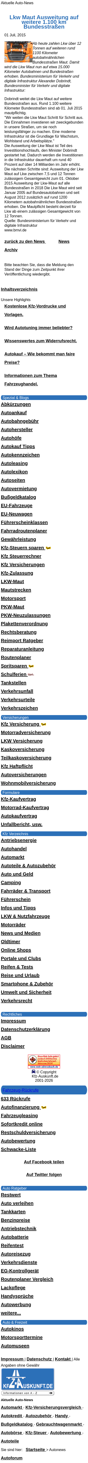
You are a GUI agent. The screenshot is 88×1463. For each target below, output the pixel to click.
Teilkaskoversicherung (26, 757)
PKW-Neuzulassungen (26, 615)
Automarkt (12, 857)
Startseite (36, 1449)
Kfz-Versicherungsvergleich (54, 1407)
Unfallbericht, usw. (21, 824)
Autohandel (14, 848)
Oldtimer (10, 941)
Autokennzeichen (20, 454)
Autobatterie (15, 1237)
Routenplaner (16, 657)
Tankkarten (13, 1211)
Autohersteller (17, 429)
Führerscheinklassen (24, 522)
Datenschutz (40, 1359)
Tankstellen (14, 682)
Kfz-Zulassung (17, 573)
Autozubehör (39, 1416)
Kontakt (63, 1359)
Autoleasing (14, 463)
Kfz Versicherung (24, 724)
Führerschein (16, 899)
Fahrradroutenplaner (24, 530)
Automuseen (15, 1345)
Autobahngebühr (20, 421)
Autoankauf (14, 412)
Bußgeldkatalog (18, 497)
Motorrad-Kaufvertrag (25, 807)
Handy (62, 1416)
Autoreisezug (16, 1253)
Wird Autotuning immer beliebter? (38, 327)
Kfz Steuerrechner (21, 556)
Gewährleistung (18, 539)
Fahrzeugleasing (19, 1115)
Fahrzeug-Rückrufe (21, 1090)
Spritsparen (18, 665)
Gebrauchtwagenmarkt (59, 1424)
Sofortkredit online (22, 1124)
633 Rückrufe (16, 1098)
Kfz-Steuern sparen (26, 547)
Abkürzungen (16, 404)
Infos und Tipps (18, 907)
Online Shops (16, 950)
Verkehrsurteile (18, 699)
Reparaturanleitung (22, 649)
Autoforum (12, 1458)
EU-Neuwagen (16, 514)
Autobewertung (18, 1140)
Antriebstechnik (18, 1228)
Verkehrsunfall (17, 691)
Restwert (11, 1194)
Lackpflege (13, 1287)
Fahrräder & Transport (25, 891)
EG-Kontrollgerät (20, 1270)
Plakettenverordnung (24, 623)
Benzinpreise (15, 1220)
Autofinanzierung (24, 1107)
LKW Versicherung (22, 740)
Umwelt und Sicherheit (26, 992)
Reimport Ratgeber (22, 640)
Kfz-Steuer (37, 1432)
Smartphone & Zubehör (27, 983)
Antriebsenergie (19, 840)
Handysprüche (17, 1296)
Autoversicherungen (23, 774)
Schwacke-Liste (18, 1149)
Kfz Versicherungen (23, 564)
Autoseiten (13, 480)
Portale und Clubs (21, 958)
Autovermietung (19, 488)
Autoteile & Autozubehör (28, 865)
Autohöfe (11, 438)
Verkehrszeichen (19, 708)
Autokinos (12, 1328)
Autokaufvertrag (19, 815)
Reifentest (12, 1245)
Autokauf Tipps (18, 446)
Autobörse (12, 1432)
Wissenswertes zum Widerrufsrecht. (40, 341)
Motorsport (13, 598)
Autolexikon (14, 471)
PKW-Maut (12, 606)
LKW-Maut (12, 581)
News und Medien (21, 933)
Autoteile (10, 1441)
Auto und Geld (17, 874)
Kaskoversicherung (23, 749)
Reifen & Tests (17, 966)
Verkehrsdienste (19, 1262)
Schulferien (17, 674)
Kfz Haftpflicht (17, 766)
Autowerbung (16, 1304)
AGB (6, 1037)
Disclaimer (13, 1046)
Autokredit (12, 1416)
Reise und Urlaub (20, 975)
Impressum (13, 1020)
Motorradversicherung (26, 732)
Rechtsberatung (19, 632)
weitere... (11, 1313)
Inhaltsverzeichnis (19, 289)
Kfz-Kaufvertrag (18, 799)
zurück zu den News (25, 241)
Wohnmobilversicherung (28, 783)
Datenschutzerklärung (25, 1029)
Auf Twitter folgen (44, 1174)
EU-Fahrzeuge (16, 505)
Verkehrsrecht (16, 1000)
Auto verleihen (17, 1203)
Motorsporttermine (22, 1337)
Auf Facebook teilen (44, 1162)
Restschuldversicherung (28, 1132)
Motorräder (13, 924)
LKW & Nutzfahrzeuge (25, 916)
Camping (11, 882)
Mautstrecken (16, 589)
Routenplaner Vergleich (27, 1279)
